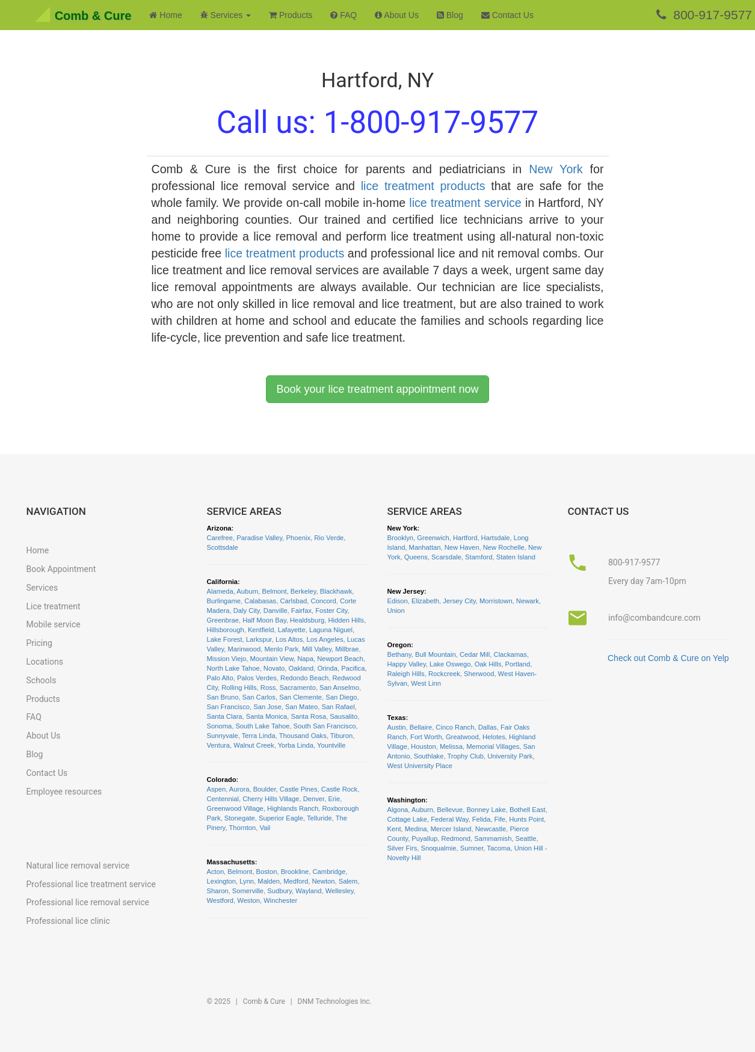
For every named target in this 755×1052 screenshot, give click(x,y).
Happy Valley (406, 664)
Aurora (239, 789)
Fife (499, 819)
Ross (268, 687)
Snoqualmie (438, 848)
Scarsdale (446, 557)
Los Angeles (325, 639)
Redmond (455, 838)
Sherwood (479, 673)
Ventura (218, 745)
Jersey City (459, 600)
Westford (220, 900)
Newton (323, 881)
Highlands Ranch (292, 808)
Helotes (493, 736)
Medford (295, 881)
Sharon (218, 890)
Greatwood (462, 736)
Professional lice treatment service (91, 884)
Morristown (496, 600)
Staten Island (515, 557)
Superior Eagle (281, 818)
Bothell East (528, 809)
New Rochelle (504, 547)
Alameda (220, 591)
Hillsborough (225, 629)
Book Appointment (61, 569)
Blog (450, 15)
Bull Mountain (435, 654)
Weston (248, 900)
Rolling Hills (238, 687)
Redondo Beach (304, 677)
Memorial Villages (492, 746)
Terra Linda (259, 735)
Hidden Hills (346, 620)
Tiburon (341, 735)
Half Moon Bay (264, 620)
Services (42, 587)
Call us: (377, 122)
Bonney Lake (485, 809)
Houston (423, 746)
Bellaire (421, 727)
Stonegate (239, 818)
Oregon (399, 644)
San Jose (267, 706)
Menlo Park (281, 649)
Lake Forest (224, 639)
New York (555, 169)
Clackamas (510, 654)
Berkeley (303, 591)
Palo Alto (220, 677)
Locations (44, 661)
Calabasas (260, 600)
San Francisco (228, 706)
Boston (266, 871)
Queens (416, 557)
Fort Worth (426, 736)
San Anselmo (339, 687)
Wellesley (339, 890)
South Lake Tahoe (262, 726)
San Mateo (301, 706)
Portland (518, 664)
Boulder (264, 789)
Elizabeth (425, 600)
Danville (275, 610)
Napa (305, 658)
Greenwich (433, 537)
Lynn (246, 881)
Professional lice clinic (68, 921)
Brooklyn (400, 537)
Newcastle (491, 828)
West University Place (420, 765)
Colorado (221, 779)
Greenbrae (223, 620)
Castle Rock (339, 789)
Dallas (487, 727)
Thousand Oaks (303, 735)
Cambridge (329, 871)
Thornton (242, 827)
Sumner (472, 848)
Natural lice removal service (78, 865)
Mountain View (272, 658)
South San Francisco (325, 726)
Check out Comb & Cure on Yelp (668, 658)
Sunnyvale (222, 735)
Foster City (331, 610)
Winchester (280, 900)
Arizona (219, 528)
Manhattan (425, 547)
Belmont (274, 591)
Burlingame (224, 600)
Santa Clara (224, 716)
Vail (264, 827)
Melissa (451, 746)
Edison (397, 600)
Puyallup (424, 838)
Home (165, 15)
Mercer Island (451, 828)
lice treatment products (423, 185)
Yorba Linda (295, 745)
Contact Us (507, 15)
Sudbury (279, 890)
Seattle (526, 838)
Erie (334, 798)
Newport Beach (340, 658)
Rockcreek (444, 673)
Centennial (223, 798)
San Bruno (223, 697)
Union (396, 610)
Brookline (295, 871)
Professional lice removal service (87, 902)
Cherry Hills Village (270, 798)
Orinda (327, 668)
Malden (268, 881)
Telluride (319, 818)
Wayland (308, 890)
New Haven (462, 547)
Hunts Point (526, 819)
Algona (397, 809)
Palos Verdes (257, 677)
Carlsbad (293, 600)
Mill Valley (316, 649)
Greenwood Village (235, 808)
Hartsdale (495, 537)
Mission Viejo (227, 658)
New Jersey (406, 591)
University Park (509, 756)
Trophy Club (465, 756)
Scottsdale (222, 547)
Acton (215, 871)
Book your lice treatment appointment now (377, 389)
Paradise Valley (259, 537)
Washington (406, 800)
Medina (416, 828)
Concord (323, 600)
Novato (274, 668)
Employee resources (64, 791)
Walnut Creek (253, 745)
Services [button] (225, 15)
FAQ (343, 15)
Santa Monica (266, 716)
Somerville (247, 890)
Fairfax (301, 610)
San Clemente (300, 697)
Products (290, 15)
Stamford (478, 557)
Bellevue (450, 809)
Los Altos (289, 639)
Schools (41, 680)
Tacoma (498, 848)
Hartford (465, 537)
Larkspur (259, 639)
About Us (397, 15)
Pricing (39, 643)
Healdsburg (307, 620)
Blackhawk (336, 591)
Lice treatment (53, 606)
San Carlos (259, 697)
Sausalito (343, 716)
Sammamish (492, 838)
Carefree (220, 537)
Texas (396, 717)
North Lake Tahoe (233, 668)
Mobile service (53, 624)
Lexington (221, 881)
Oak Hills (488, 664)
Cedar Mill (475, 654)
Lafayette (292, 629)
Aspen (216, 789)
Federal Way (449, 819)
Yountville (331, 745)
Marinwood (244, 649)
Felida (481, 819)
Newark (527, 600)
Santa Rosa (308, 716)
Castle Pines (299, 789)
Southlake (429, 756)
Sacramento (298, 687)
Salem (348, 881)
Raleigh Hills (406, 673)
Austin (396, 727)
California (222, 581)
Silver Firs (402, 848)
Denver (313, 798)
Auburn (247, 591)
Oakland (301, 668)
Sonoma (219, 726)
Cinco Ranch (455, 727)
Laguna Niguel (331, 629)
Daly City (246, 610)
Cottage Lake (407, 819)
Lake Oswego (450, 664)
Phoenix (298, 537)
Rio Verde (329, 537)
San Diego (341, 697)
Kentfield (261, 629)
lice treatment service (465, 202)
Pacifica (353, 668)
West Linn (426, 683)
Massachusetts (231, 862)
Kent (394, 828)
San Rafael (337, 706)
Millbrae (347, 649)
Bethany (399, 654)
